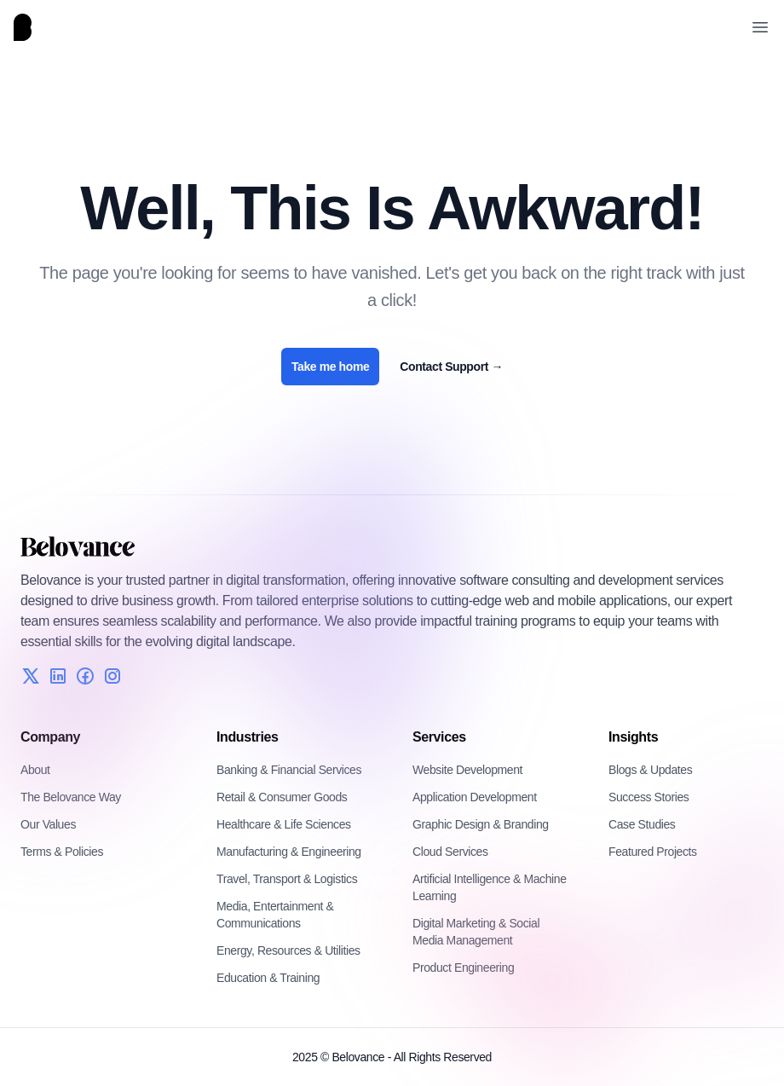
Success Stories (648, 797)
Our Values (48, 824)
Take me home (330, 366)
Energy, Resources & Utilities (288, 950)
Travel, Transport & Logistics (286, 879)
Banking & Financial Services (288, 770)
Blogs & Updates (650, 770)
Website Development (467, 770)
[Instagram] (112, 676)
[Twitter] (30, 676)
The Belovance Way (70, 797)
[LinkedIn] (58, 676)
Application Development (474, 797)
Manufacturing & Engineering (288, 851)
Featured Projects (652, 851)
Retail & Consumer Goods (281, 797)
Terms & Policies (61, 851)
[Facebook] (85, 676)
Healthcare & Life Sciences (283, 824)
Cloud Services (450, 851)
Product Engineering (463, 967)
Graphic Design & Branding (480, 824)
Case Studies (641, 824)
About (35, 770)
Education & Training (268, 978)
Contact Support (451, 366)
